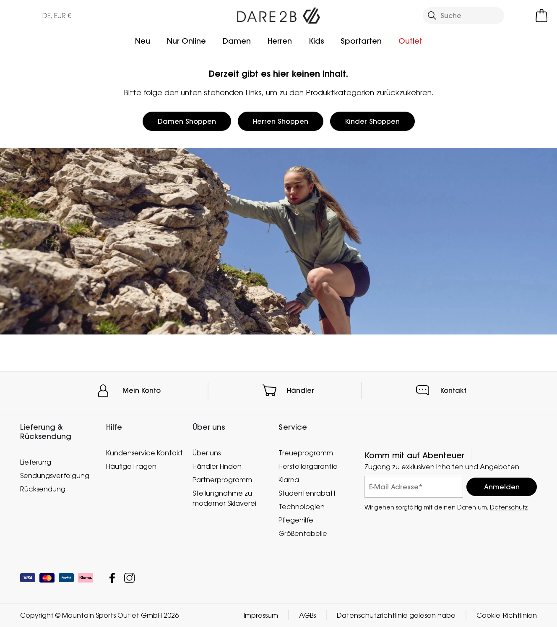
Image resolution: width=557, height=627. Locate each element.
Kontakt (453, 390)
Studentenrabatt (307, 493)
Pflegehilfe (295, 520)
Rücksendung (42, 488)
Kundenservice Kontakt (144, 453)
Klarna (288, 479)
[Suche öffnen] (463, 15)
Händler (300, 390)
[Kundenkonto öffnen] (521, 15)
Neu (142, 41)
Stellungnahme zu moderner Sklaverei (224, 498)
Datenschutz (509, 507)
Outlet (410, 41)
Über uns (207, 453)
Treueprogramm (305, 453)
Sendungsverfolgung (54, 475)
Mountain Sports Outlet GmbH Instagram (129, 577)
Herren (280, 41)
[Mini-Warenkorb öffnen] (541, 15)
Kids (316, 41)
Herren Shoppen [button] (280, 121)
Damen (237, 41)
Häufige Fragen (131, 466)
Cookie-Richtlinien (506, 615)
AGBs (307, 615)
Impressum (261, 615)
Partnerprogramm (222, 479)
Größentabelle (302, 533)
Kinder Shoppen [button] (372, 121)
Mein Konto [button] (141, 390)
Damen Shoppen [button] (187, 121)
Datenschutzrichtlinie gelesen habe (396, 615)
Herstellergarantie (308, 466)
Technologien (301, 506)
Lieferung (35, 461)
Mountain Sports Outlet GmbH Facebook (112, 577)
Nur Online (186, 41)
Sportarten (361, 41)
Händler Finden (217, 466)
